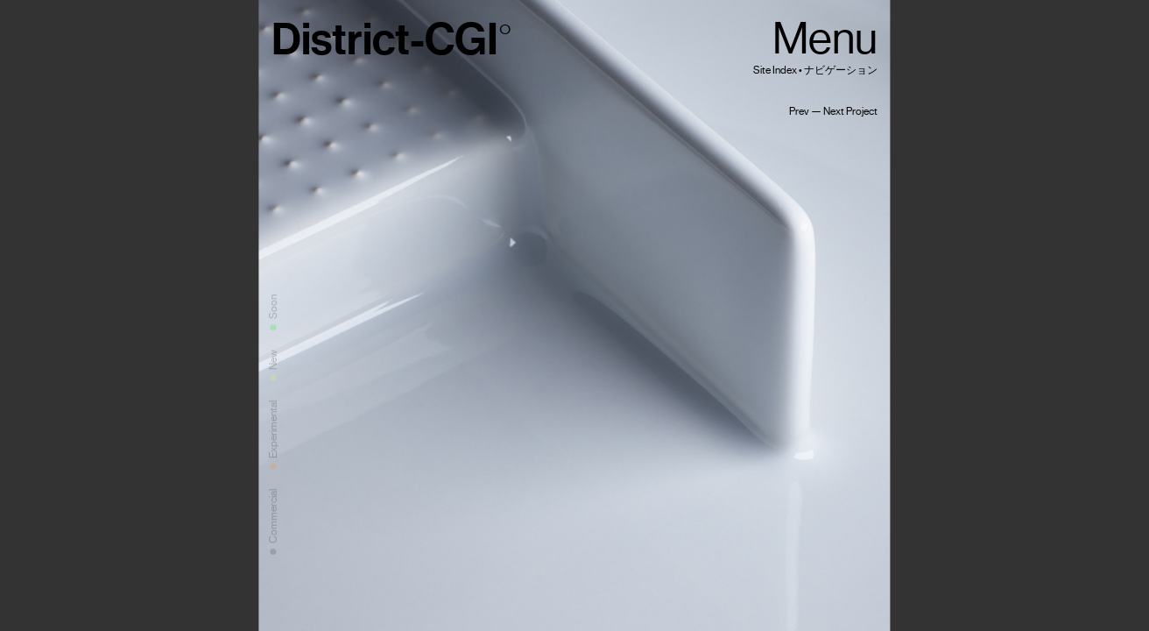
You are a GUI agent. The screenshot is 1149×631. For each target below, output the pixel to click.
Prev (799, 111)
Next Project (850, 111)
